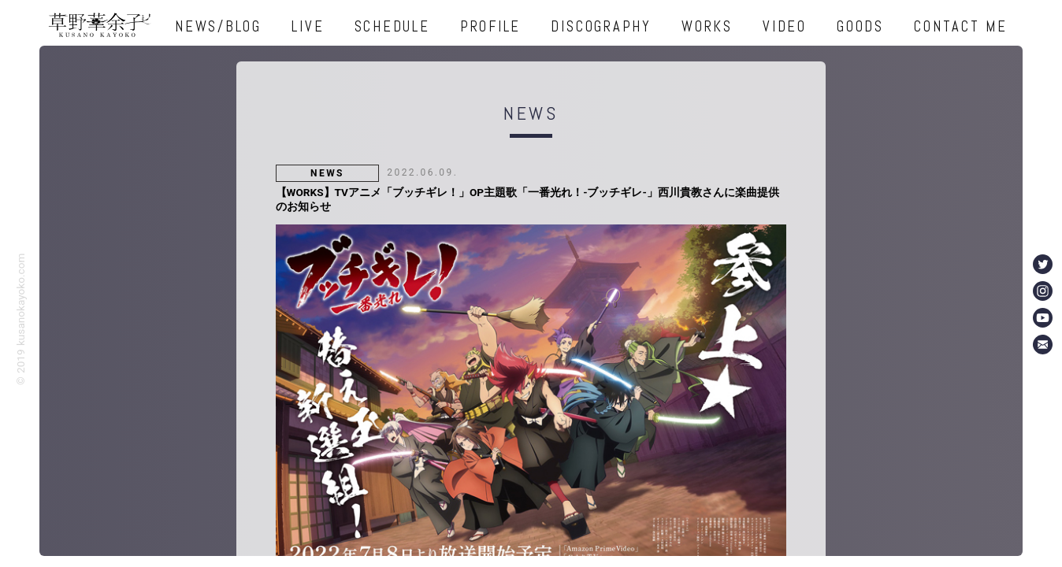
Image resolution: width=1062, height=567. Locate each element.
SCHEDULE (392, 26)
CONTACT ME (961, 26)
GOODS (860, 26)
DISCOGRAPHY (601, 26)
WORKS (707, 26)
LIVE (307, 26)
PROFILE (490, 26)
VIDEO (785, 26)
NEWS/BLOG (218, 26)
